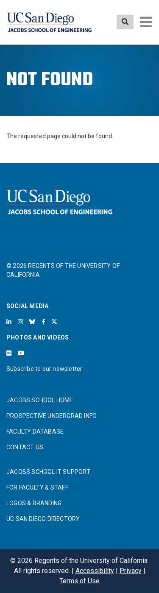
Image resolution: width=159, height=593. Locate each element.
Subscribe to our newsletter (44, 368)
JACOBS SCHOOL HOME (39, 400)
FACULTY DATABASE (35, 431)
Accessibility (94, 571)
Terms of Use (79, 581)
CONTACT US (24, 447)
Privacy (131, 571)
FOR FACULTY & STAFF (37, 487)
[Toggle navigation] (145, 22)
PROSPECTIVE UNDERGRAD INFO (51, 415)
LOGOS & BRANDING (33, 503)
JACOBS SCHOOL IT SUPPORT (48, 471)
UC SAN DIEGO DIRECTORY (43, 518)
